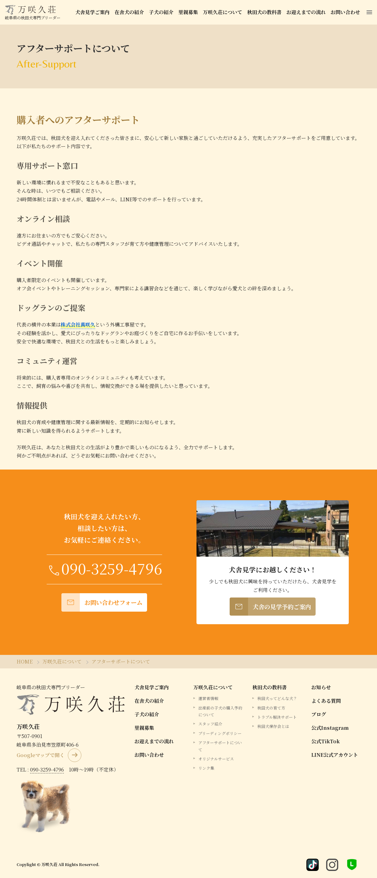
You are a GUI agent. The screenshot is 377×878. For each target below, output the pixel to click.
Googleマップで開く (40, 754)
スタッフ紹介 (210, 724)
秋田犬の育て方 (271, 707)
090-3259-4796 (47, 769)
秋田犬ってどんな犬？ (277, 698)
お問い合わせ (346, 12)
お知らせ (321, 687)
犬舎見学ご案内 (93, 12)
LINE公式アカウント (334, 754)
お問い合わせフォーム (101, 602)
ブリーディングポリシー (220, 733)
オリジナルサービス (216, 758)
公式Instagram (330, 727)
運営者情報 (208, 698)
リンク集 (206, 768)
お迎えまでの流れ (307, 12)
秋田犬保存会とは (273, 726)
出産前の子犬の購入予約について (220, 711)
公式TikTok (325, 741)
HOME (25, 661)
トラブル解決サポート (277, 717)
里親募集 (189, 12)
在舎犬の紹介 (130, 12)
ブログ (318, 714)
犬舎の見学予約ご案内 (270, 607)
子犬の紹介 (162, 12)
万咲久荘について (223, 12)
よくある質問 (326, 700)
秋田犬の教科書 (265, 12)
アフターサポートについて (120, 661)
